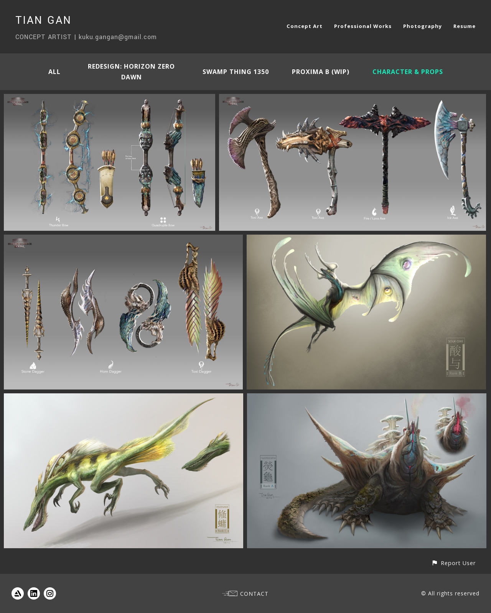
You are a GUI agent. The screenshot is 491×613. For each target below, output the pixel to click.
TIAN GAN (43, 20)
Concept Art (305, 26)
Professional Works (363, 26)
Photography (422, 26)
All (54, 71)
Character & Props (407, 71)
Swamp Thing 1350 (236, 71)
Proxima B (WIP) (320, 71)
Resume (464, 26)
